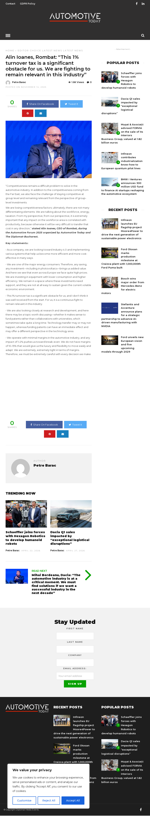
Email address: (75, 668)
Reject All (48, 800)
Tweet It (71, 103)
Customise (24, 800)
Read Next (39, 570)
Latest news (73, 50)
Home (10, 50)
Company (75, 655)
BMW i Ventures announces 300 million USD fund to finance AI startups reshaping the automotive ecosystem (122, 186)
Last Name (75, 641)
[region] (48, 786)
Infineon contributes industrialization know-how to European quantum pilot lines (122, 161)
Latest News (52, 50)
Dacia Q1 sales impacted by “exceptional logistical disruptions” (69, 537)
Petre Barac (13, 550)
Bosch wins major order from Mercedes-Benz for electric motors (122, 285)
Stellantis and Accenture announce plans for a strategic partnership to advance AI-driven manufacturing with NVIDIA (121, 315)
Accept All (73, 800)
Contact (10, 3)
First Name (75, 628)
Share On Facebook (40, 103)
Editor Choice (29, 50)
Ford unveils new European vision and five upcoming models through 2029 (122, 344)
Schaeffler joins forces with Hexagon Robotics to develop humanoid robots (25, 537)
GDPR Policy (27, 3)
